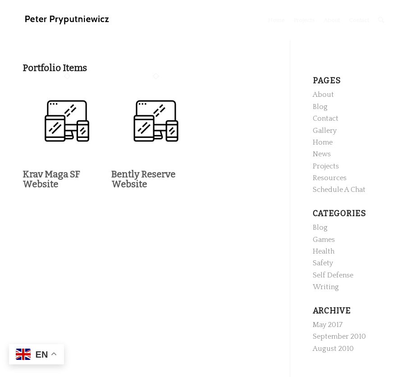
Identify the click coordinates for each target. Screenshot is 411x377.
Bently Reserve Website (143, 179)
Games (324, 240)
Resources (330, 178)
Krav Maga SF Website (51, 179)
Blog (320, 107)
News (322, 154)
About (323, 95)
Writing (326, 287)
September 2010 (339, 336)
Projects (326, 166)
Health (323, 251)
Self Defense (333, 275)
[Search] (381, 20)
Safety (323, 263)
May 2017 (327, 325)
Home (323, 142)
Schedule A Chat (339, 190)
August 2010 (333, 349)
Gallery (325, 131)
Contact (325, 118)
